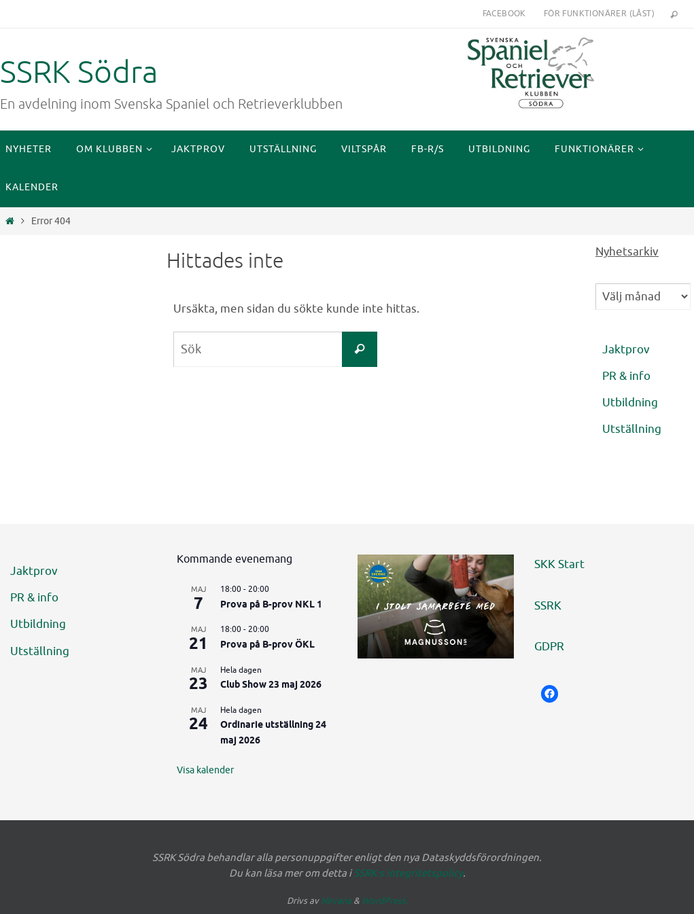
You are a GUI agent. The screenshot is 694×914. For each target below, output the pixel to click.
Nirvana (336, 901)
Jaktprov (626, 349)
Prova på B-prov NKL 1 (271, 605)
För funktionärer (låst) (599, 13)
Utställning (631, 429)
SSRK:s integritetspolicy (408, 873)
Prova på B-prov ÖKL (267, 645)
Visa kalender (205, 770)
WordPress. (385, 901)
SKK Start (559, 564)
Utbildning (630, 403)
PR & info (626, 376)
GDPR (549, 646)
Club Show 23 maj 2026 (271, 685)
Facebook (504, 13)
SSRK (547, 606)
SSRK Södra (79, 72)
